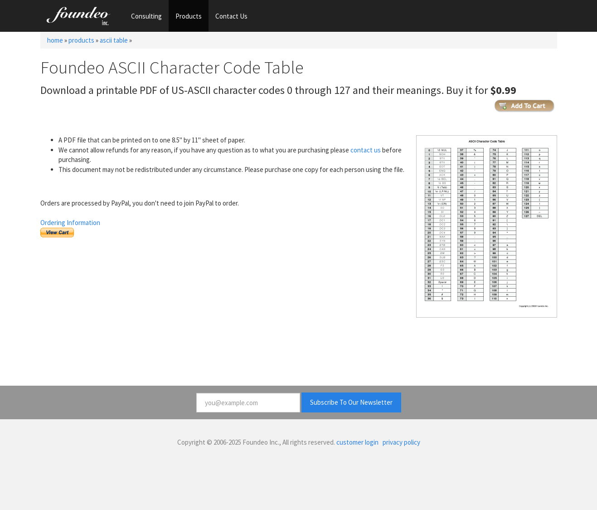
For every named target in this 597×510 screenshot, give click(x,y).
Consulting (146, 16)
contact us (365, 150)
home (55, 40)
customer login (357, 442)
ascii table (114, 40)
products (81, 40)
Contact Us (231, 16)
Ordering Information (70, 222)
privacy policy (401, 442)
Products (188, 16)
